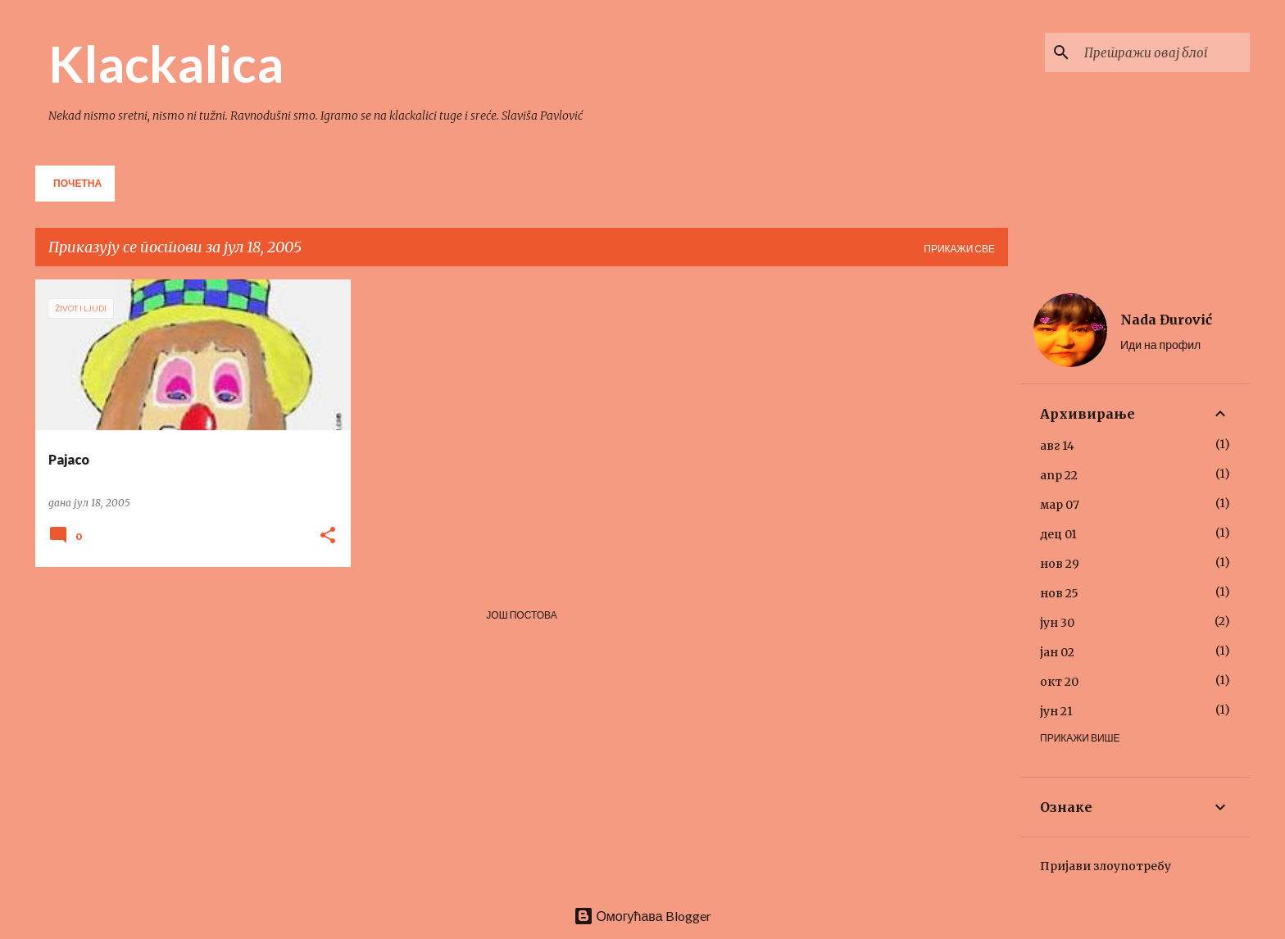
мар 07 (1059, 504)
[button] (328, 536)
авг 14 (1057, 445)
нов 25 (1059, 593)
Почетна (77, 183)
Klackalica (166, 63)
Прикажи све (959, 249)
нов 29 (1059, 563)
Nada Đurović (1166, 319)
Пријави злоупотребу (1105, 866)
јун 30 (1057, 622)
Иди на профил (1160, 345)
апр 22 (1059, 475)
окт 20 (1059, 681)
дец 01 (1058, 534)
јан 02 (1057, 652)
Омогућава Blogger (642, 915)
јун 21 (1056, 711)
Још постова (521, 615)
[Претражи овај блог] (1164, 52)
